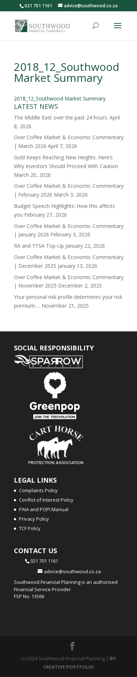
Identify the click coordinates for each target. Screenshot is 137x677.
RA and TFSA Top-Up (39, 245)
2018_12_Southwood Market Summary (60, 98)
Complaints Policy (38, 490)
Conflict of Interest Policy (46, 500)
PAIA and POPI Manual (43, 509)
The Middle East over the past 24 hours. (61, 117)
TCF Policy (30, 528)
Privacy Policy (34, 519)
